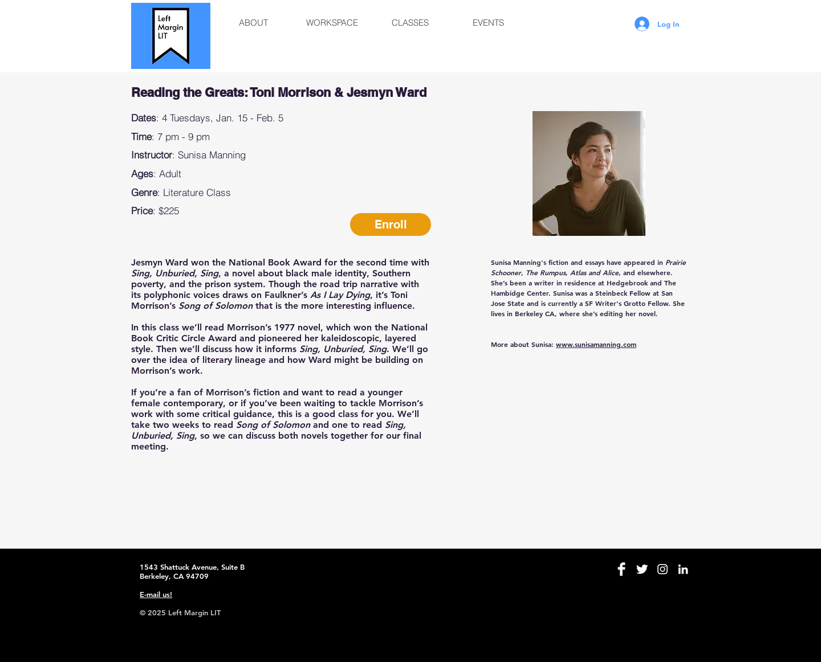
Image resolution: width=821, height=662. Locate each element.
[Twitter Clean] (642, 569)
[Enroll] (390, 224)
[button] (253, 22)
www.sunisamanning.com (596, 344)
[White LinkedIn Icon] (683, 569)
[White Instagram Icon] (662, 569)
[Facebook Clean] (621, 569)
